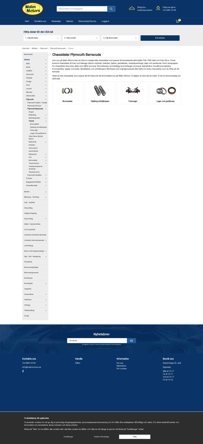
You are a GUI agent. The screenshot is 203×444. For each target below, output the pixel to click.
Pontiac (37, 178)
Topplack (27, 289)
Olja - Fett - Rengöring (36, 256)
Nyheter (69, 21)
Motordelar (38, 160)
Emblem (32, 145)
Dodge (37, 81)
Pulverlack (28, 262)
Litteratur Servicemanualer (36, 240)
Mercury (37, 92)
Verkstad (36, 299)
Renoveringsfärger (31, 267)
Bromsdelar (34, 124)
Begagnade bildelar (37, 182)
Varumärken (36, 294)
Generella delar (37, 185)
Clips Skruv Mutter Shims (36, 137)
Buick (37, 67)
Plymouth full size (37, 106)
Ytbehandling (36, 310)
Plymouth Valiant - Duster (37, 102)
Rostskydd (36, 283)
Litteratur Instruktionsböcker (36, 235)
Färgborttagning (30, 213)
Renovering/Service (87, 21)
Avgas (31, 112)
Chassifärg (28, 208)
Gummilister (33, 151)
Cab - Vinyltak (29, 202)
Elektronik (38, 142)
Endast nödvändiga (101, 436)
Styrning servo (34, 172)
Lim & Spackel (29, 229)
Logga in (105, 21)
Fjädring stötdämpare (38, 127)
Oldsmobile (37, 96)
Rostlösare (28, 278)
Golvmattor (33, 148)
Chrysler (37, 78)
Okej (134, 436)
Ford (37, 85)
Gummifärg (36, 218)
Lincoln (37, 88)
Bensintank (28, 54)
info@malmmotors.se (31, 367)
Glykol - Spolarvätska (32, 224)
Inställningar (68, 436)
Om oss (120, 363)
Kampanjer (56, 21)
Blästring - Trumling (36, 197)
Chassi (38, 121)
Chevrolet (37, 74)
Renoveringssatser (31, 272)
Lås (38, 157)
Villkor (77, 363)
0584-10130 (171, 10)
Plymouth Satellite (37, 175)
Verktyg (36, 305)
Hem (27, 21)
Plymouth (37, 99)
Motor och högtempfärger (36, 251)
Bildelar (36, 59)
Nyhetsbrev (121, 365)
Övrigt (26, 316)
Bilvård (36, 191)
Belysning (38, 115)
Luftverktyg (28, 245)
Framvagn (34, 130)
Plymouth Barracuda (37, 108)
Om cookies (122, 368)
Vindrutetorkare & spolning (35, 167)
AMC (37, 63)
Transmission (38, 163)
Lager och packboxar (38, 133)
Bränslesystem (38, 118)
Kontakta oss (40, 21)
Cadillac (37, 70)
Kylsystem (38, 154)
